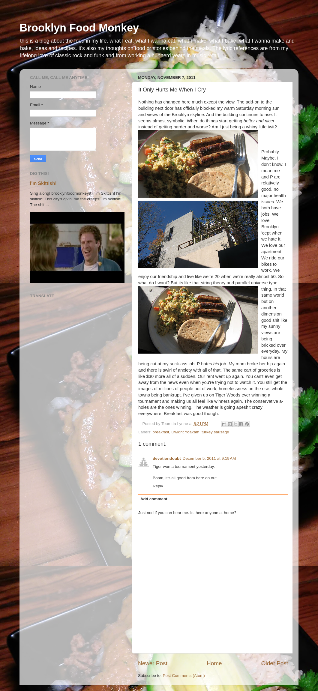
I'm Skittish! (43, 183)
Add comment (153, 499)
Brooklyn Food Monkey (79, 28)
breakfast (160, 432)
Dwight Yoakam (185, 432)
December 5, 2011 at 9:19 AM (209, 458)
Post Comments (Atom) (184, 675)
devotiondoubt (167, 458)
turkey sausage (215, 432)
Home (214, 663)
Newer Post (152, 663)
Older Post (274, 663)
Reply (158, 486)
